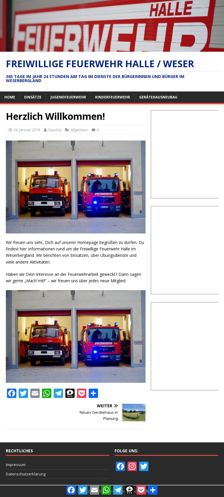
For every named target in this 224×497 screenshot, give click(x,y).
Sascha (54, 129)
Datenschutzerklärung (26, 474)
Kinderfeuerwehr (112, 97)
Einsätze (32, 97)
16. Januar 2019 (26, 129)
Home (9, 97)
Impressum (16, 464)
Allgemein (79, 129)
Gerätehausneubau (158, 97)
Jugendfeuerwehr (68, 97)
